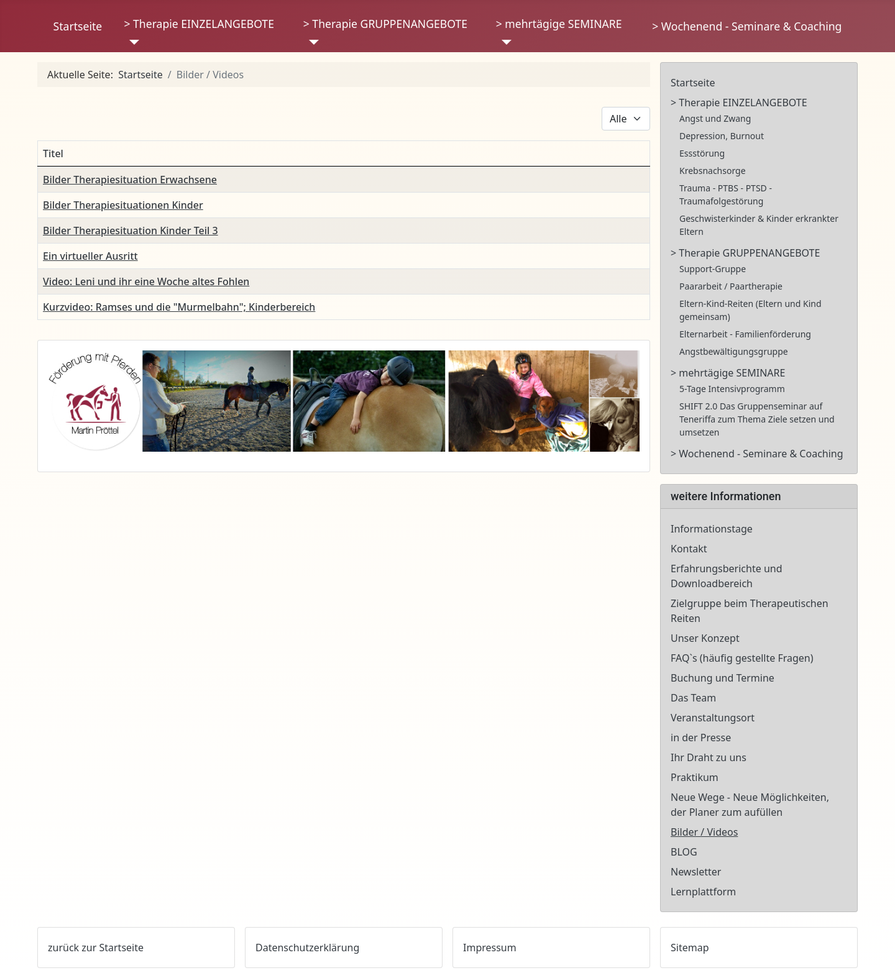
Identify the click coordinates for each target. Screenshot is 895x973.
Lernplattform (703, 891)
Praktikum (694, 777)
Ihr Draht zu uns (708, 757)
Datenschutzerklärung (307, 947)
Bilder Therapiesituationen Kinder (123, 205)
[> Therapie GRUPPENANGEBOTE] (311, 42)
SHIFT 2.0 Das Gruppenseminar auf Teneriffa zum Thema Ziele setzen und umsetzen (757, 419)
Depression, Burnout (721, 136)
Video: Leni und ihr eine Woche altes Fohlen (146, 281)
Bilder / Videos (704, 832)
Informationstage (712, 529)
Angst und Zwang (715, 118)
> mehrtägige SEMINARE (559, 23)
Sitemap (690, 947)
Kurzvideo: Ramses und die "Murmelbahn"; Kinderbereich (179, 307)
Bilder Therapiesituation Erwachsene (130, 179)
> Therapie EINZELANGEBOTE (198, 23)
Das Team (693, 698)
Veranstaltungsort (713, 717)
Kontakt (689, 548)
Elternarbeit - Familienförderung (745, 334)
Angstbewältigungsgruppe (733, 351)
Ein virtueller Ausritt (90, 256)
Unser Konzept (705, 638)
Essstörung (702, 153)
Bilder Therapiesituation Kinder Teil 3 (130, 230)
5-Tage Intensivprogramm (732, 389)
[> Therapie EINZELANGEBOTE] (131, 42)
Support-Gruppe (712, 269)
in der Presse (701, 737)
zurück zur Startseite (96, 947)
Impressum (489, 947)
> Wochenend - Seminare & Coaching (747, 26)
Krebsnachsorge (712, 170)
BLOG (684, 852)
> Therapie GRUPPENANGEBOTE (385, 23)
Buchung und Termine (722, 678)
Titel (53, 153)
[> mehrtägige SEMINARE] (504, 42)
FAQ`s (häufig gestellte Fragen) (742, 658)
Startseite (78, 26)
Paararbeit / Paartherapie (731, 286)
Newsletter (696, 872)
